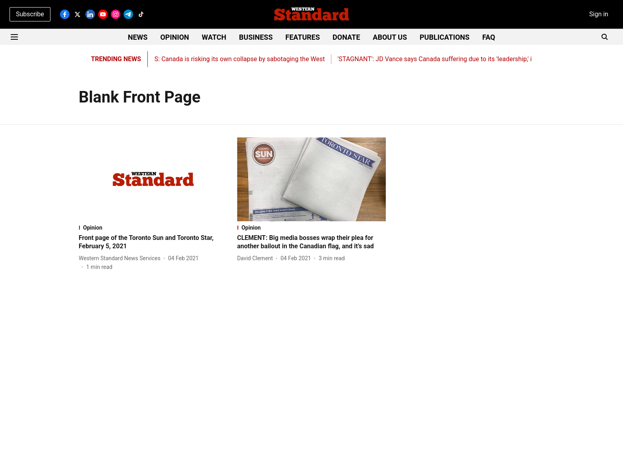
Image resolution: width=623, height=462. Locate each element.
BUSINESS (256, 37)
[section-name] (153, 227)
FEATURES (302, 37)
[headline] (153, 242)
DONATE (346, 37)
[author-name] (121, 258)
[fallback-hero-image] (153, 179)
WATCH (214, 37)
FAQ (488, 37)
